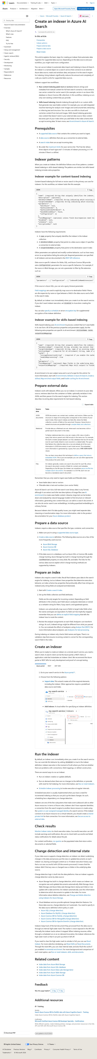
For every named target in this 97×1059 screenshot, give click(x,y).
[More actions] (92, 16)
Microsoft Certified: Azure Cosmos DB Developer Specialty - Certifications (59, 1021)
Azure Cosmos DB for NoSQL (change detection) (59, 916)
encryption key (70, 310)
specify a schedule (51, 310)
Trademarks (6, 1053)
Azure (42, 16)
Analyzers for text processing (78, 630)
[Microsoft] (4, 2)
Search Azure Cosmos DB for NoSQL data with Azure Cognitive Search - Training (61, 1012)
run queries (57, 841)
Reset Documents (83, 944)
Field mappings (40, 290)
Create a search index (54, 590)
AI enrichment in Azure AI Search (81, 121)
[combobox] (16, 20)
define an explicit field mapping (68, 614)
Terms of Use (77, 1049)
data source (44, 138)
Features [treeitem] (8, 37)
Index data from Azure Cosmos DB (51, 975)
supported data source (48, 133)
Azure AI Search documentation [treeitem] (14, 25)
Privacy (46, 1049)
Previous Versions (19, 1049)
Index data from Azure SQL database (52, 967)
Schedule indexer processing (49, 788)
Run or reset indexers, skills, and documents (67, 952)
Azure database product (62, 516)
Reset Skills (71, 944)
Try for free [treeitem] (9, 43)
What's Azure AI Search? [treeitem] (14, 31)
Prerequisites (41, 40)
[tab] (40, 666)
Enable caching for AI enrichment (76, 378)
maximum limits (55, 147)
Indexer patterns (42, 43)
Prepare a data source (44, 48)
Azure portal (68, 672)
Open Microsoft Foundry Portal (64, 9)
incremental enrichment (53, 949)
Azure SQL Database (50, 549)
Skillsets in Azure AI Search (77, 376)
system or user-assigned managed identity (53, 811)
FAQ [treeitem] (7, 40)
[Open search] (87, 3)
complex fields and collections (80, 424)
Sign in (92, 3)
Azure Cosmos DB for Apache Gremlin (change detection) (62, 921)
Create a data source (46, 537)
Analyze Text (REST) (83, 627)
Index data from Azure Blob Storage (52, 964)
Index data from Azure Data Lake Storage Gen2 (56, 970)
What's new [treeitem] (10, 34)
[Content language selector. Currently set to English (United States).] (12, 1044)
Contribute (38, 1049)
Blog (29, 1049)
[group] (64, 210)
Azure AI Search (66, 16)
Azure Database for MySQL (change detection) (58, 913)
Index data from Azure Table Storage (52, 972)
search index (45, 142)
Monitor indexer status (43, 831)
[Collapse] (27, 16)
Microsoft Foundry (52, 16)
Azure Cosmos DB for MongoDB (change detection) (60, 918)
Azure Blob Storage (50, 544)
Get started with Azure (85, 9)
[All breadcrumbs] (37, 16)
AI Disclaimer (7, 1049)
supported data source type (68, 532)
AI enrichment (60, 325)
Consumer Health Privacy (61, 1049)
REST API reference (73, 258)
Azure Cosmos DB (49, 547)
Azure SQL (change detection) (52, 910)
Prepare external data (43, 46)
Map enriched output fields (51, 378)
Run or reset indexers (86, 784)
